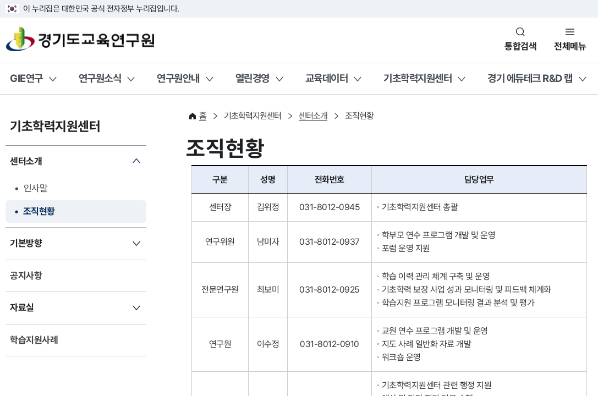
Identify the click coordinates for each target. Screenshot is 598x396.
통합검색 (520, 46)
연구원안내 (178, 78)
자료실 (22, 307)
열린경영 (252, 78)
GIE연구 (26, 78)
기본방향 (26, 243)
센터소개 (26, 161)
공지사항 (26, 275)
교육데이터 (326, 78)
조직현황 (39, 211)
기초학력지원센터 (417, 78)
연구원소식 (100, 78)
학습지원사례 (34, 339)
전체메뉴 (570, 46)
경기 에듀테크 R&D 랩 (530, 78)
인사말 (36, 188)
